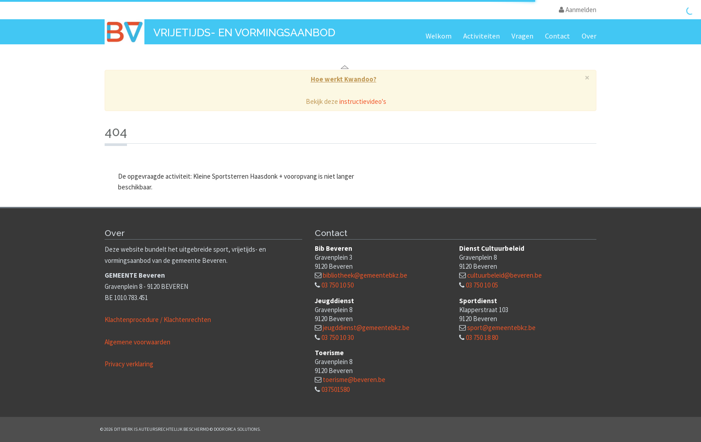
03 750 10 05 (482, 285)
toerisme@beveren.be (354, 379)
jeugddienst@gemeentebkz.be (366, 327)
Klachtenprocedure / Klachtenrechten (158, 319)
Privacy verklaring (129, 364)
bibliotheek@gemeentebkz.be (365, 275)
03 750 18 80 (482, 337)
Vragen (522, 36)
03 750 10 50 (337, 285)
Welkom (439, 36)
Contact (557, 36)
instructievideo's (362, 101)
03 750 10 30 (337, 337)
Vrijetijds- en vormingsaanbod (244, 32)
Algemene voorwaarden (137, 342)
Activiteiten (481, 36)
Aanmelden (577, 9)
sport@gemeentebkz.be (501, 327)
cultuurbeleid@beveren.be (504, 275)
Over (589, 36)
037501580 (335, 389)
